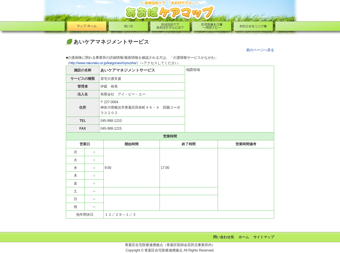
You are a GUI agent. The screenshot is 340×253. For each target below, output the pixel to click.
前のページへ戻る (260, 50)
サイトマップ (263, 237)
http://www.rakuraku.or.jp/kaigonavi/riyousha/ (103, 63)
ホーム (244, 237)
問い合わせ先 (223, 237)
